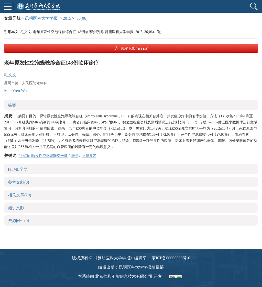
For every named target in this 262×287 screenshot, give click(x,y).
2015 (67, 18)
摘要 (12, 105)
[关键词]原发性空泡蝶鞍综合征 (43, 156)
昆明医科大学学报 (41, 18)
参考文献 (18, 182)
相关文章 (19, 195)
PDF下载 (134, 48)
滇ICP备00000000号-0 (171, 258)
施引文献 (16, 208)
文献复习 (89, 156)
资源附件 (18, 220)
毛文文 (10, 75)
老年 (75, 156)
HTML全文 (18, 169)
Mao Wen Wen (16, 90)
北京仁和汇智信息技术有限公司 (123, 276)
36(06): (83, 18)
